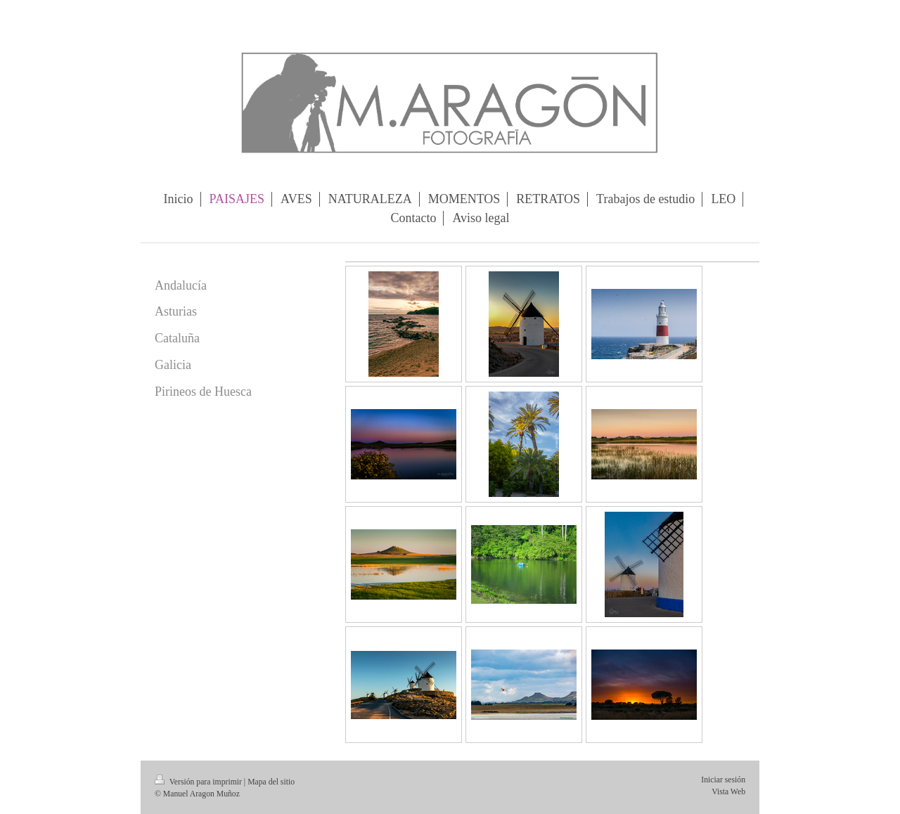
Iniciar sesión (723, 779)
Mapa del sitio (271, 782)
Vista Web (728, 791)
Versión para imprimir (199, 782)
